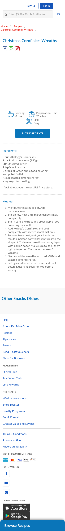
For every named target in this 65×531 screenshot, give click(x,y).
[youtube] (32, 483)
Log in (46, 5)
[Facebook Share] (5, 48)
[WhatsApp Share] (11, 48)
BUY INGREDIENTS (32, 133)
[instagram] (32, 492)
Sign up (32, 5)
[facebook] (32, 473)
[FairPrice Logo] (15, 6)
